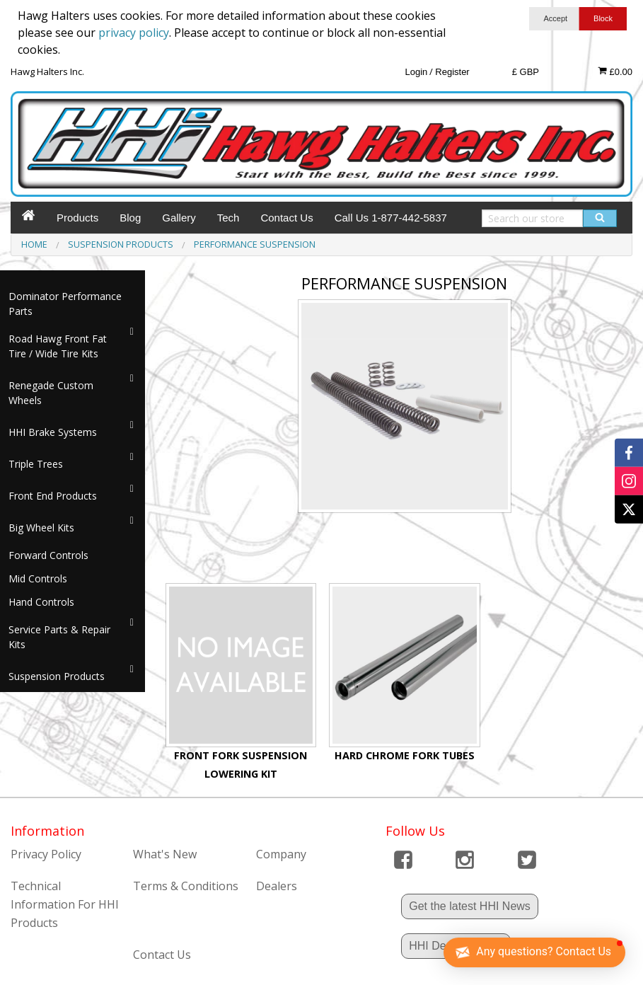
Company (281, 854)
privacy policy (133, 32)
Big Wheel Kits (41, 527)
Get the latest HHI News (470, 906)
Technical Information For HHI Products (65, 904)
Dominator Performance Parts (65, 303)
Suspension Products (56, 676)
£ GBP (525, 72)
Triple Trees (35, 464)
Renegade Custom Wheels (50, 393)
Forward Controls (48, 555)
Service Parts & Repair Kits (59, 637)
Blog (130, 218)
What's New (165, 854)
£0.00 (615, 71)
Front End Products (52, 495)
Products (77, 218)
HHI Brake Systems (52, 432)
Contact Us (286, 218)
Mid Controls (37, 578)
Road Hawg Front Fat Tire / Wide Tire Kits (57, 346)
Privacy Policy (46, 854)
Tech (228, 218)
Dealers (276, 886)
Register (452, 72)
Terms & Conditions (185, 886)
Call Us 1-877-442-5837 (391, 218)
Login (416, 72)
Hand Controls (41, 602)
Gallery (179, 218)
